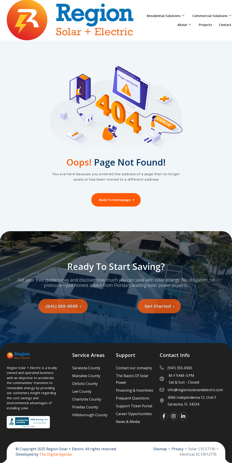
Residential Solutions (165, 15)
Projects (205, 24)
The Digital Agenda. (55, 454)
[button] (50, 306)
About (184, 24)
